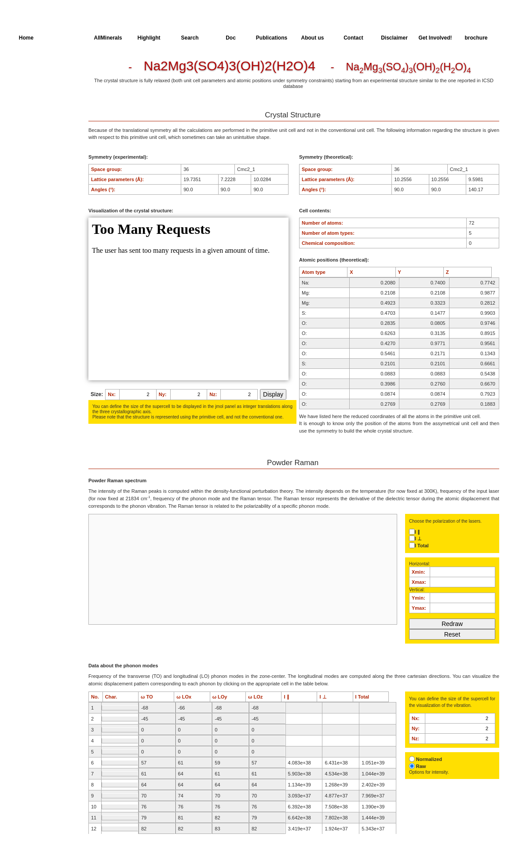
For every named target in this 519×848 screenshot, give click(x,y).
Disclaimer (394, 38)
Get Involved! (435, 38)
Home (26, 38)
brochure (475, 38)
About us (312, 38)
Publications (271, 38)
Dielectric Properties (41, 101)
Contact (353, 38)
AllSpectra (67, 38)
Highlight (149, 38)
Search (189, 38)
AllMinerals (108, 38)
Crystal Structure (38, 68)
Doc (231, 38)
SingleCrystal (34, 133)
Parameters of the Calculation (39, 85)
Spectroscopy (34, 117)
